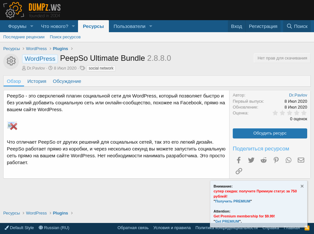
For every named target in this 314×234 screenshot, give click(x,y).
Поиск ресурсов (65, 36)
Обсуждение (67, 81)
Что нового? (54, 26)
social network (101, 68)
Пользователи (130, 26)
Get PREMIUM (227, 221)
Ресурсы (93, 26)
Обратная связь (133, 227)
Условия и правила (172, 227)
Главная (292, 227)
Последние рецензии (24, 36)
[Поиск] (297, 26)
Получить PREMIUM (232, 201)
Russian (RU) (54, 227)
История (36, 81)
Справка (271, 227)
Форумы (17, 26)
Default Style (19, 227)
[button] (31, 26)
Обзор (14, 81)
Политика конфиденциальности (226, 227)
